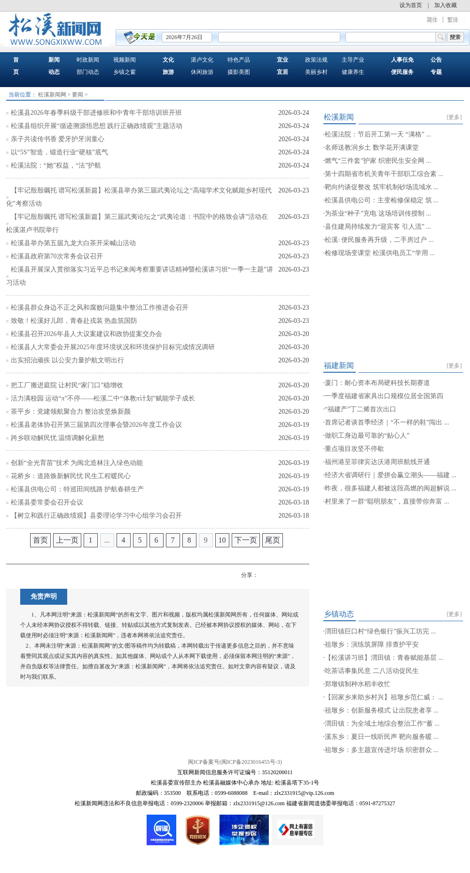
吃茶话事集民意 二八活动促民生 (372, 670)
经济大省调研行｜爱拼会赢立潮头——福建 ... (390, 475)
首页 (40, 540)
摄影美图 (238, 72)
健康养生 (353, 72)
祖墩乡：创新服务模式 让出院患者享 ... (382, 710)
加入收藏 (445, 5)
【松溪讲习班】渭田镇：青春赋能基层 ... (384, 657)
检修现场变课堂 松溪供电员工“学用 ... (380, 252)
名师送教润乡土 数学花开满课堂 (372, 147)
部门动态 (88, 72)
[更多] (454, 117)
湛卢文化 (202, 59)
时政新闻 (88, 59)
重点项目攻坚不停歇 (354, 448)
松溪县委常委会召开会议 (47, 502)
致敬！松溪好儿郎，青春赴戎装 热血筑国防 (74, 320)
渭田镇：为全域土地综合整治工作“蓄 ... (382, 723)
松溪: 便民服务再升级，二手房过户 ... (379, 239)
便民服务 (402, 72)
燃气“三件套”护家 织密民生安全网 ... (378, 160)
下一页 (246, 540)
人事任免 (402, 59)
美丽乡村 (316, 72)
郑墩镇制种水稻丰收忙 (358, 684)
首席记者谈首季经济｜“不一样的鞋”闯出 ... (387, 422)
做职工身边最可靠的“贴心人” (367, 435)
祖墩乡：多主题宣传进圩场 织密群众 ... (382, 749)
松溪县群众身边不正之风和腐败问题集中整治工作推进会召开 (99, 307)
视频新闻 (124, 59)
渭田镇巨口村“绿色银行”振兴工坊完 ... (380, 631)
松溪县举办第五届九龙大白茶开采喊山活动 (73, 243)
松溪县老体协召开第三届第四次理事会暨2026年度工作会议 (96, 424)
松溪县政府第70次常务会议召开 (57, 256)
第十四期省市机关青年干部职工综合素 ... (384, 173)
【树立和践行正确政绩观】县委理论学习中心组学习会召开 (96, 515)
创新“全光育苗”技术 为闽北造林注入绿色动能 (77, 462)
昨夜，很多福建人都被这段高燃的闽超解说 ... (390, 488)
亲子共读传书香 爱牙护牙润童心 (58, 139)
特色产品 (238, 59)
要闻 (77, 94)
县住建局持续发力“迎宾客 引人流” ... (378, 226)
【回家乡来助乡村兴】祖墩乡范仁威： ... (384, 697)
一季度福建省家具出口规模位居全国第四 (384, 396)
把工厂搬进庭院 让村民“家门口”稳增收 (67, 385)
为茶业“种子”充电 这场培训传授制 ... (378, 213)
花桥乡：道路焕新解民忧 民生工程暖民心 (71, 476)
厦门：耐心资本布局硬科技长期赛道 (377, 382)
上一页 (67, 540)
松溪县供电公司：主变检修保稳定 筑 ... (382, 200)
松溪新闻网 (52, 94)
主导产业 (353, 59)
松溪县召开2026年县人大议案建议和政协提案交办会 (86, 333)
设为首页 (411, 5)
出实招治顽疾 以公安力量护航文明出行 (68, 360)
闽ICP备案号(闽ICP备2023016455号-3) (235, 762)
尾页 (272, 540)
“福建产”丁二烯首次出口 (360, 409)
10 (222, 540)
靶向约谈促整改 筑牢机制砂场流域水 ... (382, 187)
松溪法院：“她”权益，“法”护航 (56, 165)
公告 (436, 59)
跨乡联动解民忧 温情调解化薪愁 (58, 437)
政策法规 (316, 59)
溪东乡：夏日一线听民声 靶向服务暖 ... (382, 736)
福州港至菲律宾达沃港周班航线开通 (377, 461)
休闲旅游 (202, 72)
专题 (436, 72)
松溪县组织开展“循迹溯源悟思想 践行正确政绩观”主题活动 (97, 125)
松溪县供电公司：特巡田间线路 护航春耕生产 (77, 489)
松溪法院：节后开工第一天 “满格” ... (378, 134)
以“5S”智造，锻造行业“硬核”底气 (60, 152)
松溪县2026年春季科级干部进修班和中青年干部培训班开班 (96, 112)
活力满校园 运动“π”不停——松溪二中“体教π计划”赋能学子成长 (103, 398)
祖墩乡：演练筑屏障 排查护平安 (372, 644)
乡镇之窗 (124, 72)
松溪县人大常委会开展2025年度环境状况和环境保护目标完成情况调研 (113, 347)
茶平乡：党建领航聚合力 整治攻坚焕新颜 (71, 411)
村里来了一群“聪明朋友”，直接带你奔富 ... (387, 501)
